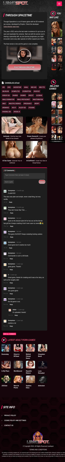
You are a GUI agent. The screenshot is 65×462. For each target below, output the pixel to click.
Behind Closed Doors (28, 356)
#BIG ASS (33, 87)
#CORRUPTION (26, 91)
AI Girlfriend (36, 162)
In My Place (5, 371)
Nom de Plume (16, 387)
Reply (10, 202)
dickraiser (41, 386)
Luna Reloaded (41, 372)
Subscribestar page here (11, 27)
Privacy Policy (10, 415)
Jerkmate (12, 137)
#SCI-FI (14, 107)
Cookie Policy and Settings (15, 420)
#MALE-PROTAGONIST (23, 99)
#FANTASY (37, 91)
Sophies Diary (28, 387)
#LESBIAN (39, 95)
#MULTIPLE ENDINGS (15, 103)
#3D (3, 87)
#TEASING (31, 107)
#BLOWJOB (5, 91)
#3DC (9, 87)
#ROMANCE (5, 107)
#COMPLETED (16, 91)
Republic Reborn (29, 372)
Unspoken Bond (41, 355)
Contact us (8, 425)
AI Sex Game (12, 162)
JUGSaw (4, 386)
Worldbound (18, 371)
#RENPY (36, 103)
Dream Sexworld (36, 137)
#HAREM (15, 95)
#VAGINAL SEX (6, 111)
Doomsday (5, 354)
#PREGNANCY (28, 103)
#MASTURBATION (38, 99)
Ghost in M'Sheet (17, 355)
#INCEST (30, 95)
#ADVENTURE (17, 87)
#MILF (4, 103)
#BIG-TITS (42, 87)
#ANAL (26, 87)
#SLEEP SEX (22, 107)
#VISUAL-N (17, 111)
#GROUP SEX (6, 95)
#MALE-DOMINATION (8, 99)
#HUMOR (23, 95)
